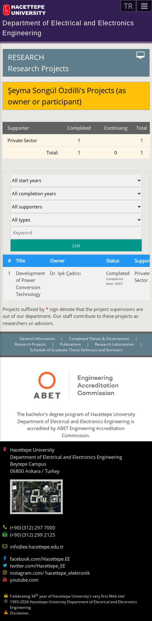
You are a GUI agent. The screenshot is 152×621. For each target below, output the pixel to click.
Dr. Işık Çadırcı (65, 273)
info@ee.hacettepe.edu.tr (37, 546)
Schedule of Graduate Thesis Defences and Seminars (76, 350)
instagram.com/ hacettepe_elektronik (50, 573)
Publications (71, 344)
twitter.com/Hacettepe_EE (37, 566)
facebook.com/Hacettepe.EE (40, 559)
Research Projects (31, 344)
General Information (38, 338)
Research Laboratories (115, 344)
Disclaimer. (20, 613)
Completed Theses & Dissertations (99, 338)
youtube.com (24, 580)
